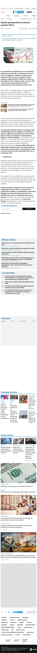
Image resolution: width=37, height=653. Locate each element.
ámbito (2, 18)
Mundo (12, 625)
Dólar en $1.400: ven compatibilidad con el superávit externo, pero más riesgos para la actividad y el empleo (18, 556)
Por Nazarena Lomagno (30, 460)
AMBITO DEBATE (25, 640)
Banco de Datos (22, 620)
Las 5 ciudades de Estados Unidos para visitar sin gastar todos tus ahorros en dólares (20, 109)
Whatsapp (20, 612)
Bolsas (12, 321)
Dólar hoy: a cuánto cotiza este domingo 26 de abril (18, 248)
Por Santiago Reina (5, 559)
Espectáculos (28, 627)
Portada (4, 617)
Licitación (34, 8)
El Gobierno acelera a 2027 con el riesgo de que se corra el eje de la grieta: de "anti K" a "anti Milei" (18, 258)
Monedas (3, 321)
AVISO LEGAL (30, 632)
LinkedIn (12, 612)
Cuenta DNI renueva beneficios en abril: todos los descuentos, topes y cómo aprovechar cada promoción (32, 402)
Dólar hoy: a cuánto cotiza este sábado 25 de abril (19, 282)
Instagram (8, 612)
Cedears (34, 321)
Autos (19, 627)
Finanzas (25, 15)
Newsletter (31, 612)
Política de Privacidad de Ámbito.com (12, 632)
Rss (12, 630)
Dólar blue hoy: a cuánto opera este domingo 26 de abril (18, 243)
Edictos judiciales (7, 635)
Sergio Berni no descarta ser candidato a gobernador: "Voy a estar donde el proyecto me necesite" (17, 264)
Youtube (16, 612)
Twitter (2, 612)
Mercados (4, 622)
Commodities (23, 321)
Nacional (4, 625)
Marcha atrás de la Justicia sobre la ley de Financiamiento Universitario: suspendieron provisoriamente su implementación (19, 277)
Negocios (13, 622)
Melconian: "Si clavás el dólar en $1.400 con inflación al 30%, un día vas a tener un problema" (30, 453)
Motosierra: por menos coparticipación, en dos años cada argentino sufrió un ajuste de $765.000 (21, 105)
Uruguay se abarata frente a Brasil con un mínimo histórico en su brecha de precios (16, 526)
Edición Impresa (30, 625)
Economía (16, 15)
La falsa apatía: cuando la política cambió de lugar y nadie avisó (18, 253)
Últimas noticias (14, 617)
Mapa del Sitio (20, 630)
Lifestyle (29, 622)
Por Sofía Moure (4, 529)
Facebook (5, 612)
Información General (8, 627)
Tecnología (5, 630)
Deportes (20, 625)
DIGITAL (9, 640)
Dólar (11, 8)
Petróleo (27, 8)
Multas (18, 635)
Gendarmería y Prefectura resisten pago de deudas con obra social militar (19, 286)
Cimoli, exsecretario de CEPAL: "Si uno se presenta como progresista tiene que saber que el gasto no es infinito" (19, 39)
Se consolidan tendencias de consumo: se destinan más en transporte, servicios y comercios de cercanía (18, 291)
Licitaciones (26, 635)
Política (34, 15)
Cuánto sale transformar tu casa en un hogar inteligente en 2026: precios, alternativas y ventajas (32, 417)
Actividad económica (19, 8)
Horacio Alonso (8, 28)
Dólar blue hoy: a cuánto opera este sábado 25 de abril (18, 492)
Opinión (21, 622)
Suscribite (29, 208)
